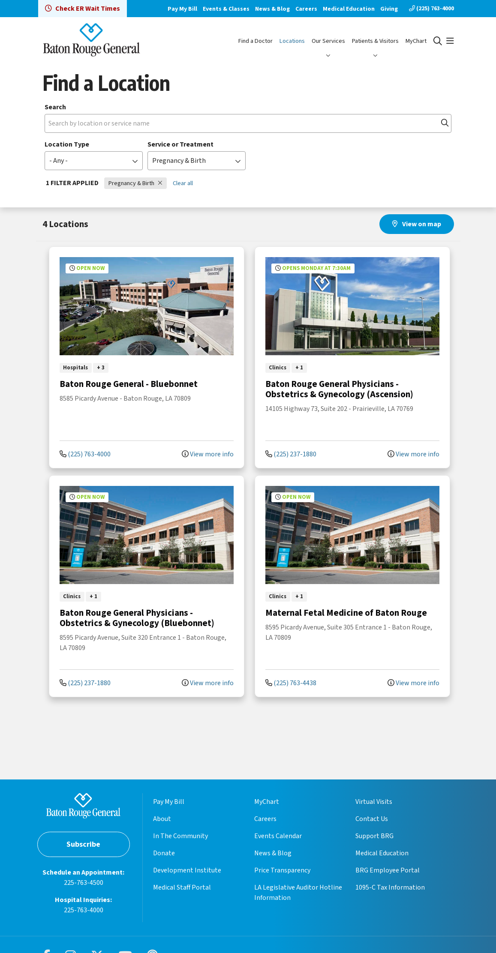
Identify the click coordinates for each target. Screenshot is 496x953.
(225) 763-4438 (290, 683)
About (162, 819)
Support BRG (374, 836)
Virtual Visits (373, 801)
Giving (389, 9)
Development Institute (187, 870)
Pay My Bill (182, 9)
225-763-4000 (83, 910)
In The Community (180, 836)
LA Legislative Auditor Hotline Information (298, 892)
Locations (292, 40)
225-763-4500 (83, 882)
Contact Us (371, 819)
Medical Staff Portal (182, 887)
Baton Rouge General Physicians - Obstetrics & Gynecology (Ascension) (339, 389)
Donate (164, 853)
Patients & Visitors (375, 40)
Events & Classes (226, 9)
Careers (306, 9)
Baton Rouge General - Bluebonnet (129, 384)
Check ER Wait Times (82, 8)
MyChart (416, 40)
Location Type (67, 144)
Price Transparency (282, 870)
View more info (208, 454)
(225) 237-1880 (290, 454)
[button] (450, 41)
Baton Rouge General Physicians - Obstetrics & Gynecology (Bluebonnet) (137, 617)
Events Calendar (278, 836)
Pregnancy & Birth (135, 183)
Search (55, 107)
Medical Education (349, 9)
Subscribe (83, 844)
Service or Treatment (180, 144)
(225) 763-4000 (431, 8)
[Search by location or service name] (248, 123)
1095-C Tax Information (390, 887)
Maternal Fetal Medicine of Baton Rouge (346, 612)
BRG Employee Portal (387, 870)
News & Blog (272, 9)
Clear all (183, 183)
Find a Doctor (255, 40)
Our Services (328, 40)
